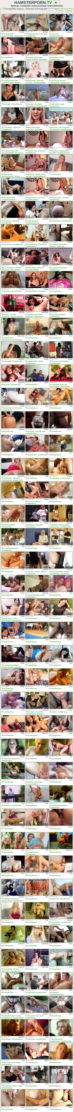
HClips (22, 616)
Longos (68, 10)
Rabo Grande (7, 104)
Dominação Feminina (7, 36)
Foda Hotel (13, 314)
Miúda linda (53, 246)
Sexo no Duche (19, 152)
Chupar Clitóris (39, 129)
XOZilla (22, 663)
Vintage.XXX (21, 382)
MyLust (70, 826)
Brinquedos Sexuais (7, 410)
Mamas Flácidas (55, 922)
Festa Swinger (42, 291)
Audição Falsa (55, 898)
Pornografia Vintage (42, 106)
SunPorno (21, 32)
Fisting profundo (18, 36)
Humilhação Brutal (8, 34)
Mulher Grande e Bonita (33, 127)
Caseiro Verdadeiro (15, 269)
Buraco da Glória (7, 969)
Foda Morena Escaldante (10, 1086)
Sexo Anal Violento (8, 267)
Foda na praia (31, 1015)
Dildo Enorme (7, 291)
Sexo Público (65, 127)
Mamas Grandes (7, 174)
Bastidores (6, 314)
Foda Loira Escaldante (8, 152)
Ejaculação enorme (32, 244)
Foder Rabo (30, 104)
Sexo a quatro (39, 1015)
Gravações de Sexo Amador (34, 57)
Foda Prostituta (43, 59)
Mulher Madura (31, 992)
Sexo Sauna (41, 150)
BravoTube (21, 967)
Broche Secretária (54, 82)
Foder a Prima (55, 34)
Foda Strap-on (43, 34)
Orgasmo (61, 57)
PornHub (22, 289)
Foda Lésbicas (6, 316)
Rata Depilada (7, 1039)
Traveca (42, 595)
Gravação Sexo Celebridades (59, 267)
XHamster (69, 429)
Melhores (51, 10)
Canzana (61, 104)
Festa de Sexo (5, 971)
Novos (60, 10)
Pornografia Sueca (31, 36)
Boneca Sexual (43, 244)
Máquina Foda (7, 408)
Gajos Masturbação (31, 714)
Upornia (22, 78)
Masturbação (54, 57)
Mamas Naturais (38, 316)
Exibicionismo (31, 524)
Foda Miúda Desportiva (63, 152)
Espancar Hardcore (64, 524)
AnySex (22, 593)
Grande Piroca (29, 316)
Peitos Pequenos (6, 620)
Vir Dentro (37, 571)
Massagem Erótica (32, 150)
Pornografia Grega (56, 221)
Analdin (46, 102)
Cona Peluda (38, 104)
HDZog (70, 943)
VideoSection (68, 55)
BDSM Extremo (31, 80)
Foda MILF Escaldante (32, 59)
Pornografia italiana (32, 221)
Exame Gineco (16, 758)
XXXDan (46, 78)
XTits (23, 1060)
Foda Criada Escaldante (32, 269)
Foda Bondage (55, 384)
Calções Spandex (64, 386)
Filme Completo (7, 244)
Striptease (17, 82)
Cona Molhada (64, 573)
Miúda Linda (54, 361)
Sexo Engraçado (7, 127)
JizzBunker (45, 32)
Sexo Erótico (40, 267)
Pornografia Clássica (56, 1039)
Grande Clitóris (30, 129)
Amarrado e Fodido (18, 480)
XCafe (22, 733)
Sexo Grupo (6, 384)
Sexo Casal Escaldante (32, 784)
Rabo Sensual (7, 221)
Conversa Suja (55, 80)
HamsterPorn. (33, 2)
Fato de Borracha (54, 386)
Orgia (59, 127)
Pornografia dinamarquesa (58, 314)
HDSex (22, 265)
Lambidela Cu (18, 267)
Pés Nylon (63, 80)
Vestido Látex (63, 384)
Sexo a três (54, 127)
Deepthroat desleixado (9, 524)
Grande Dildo (40, 80)
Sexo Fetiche (29, 82)
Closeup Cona (60, 246)
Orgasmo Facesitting (32, 34)
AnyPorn (22, 406)
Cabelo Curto (16, 127)
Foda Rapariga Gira (7, 340)
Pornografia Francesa (9, 197)
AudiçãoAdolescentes (33, 852)
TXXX (22, 55)
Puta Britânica (55, 992)
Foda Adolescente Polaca (56, 36)
